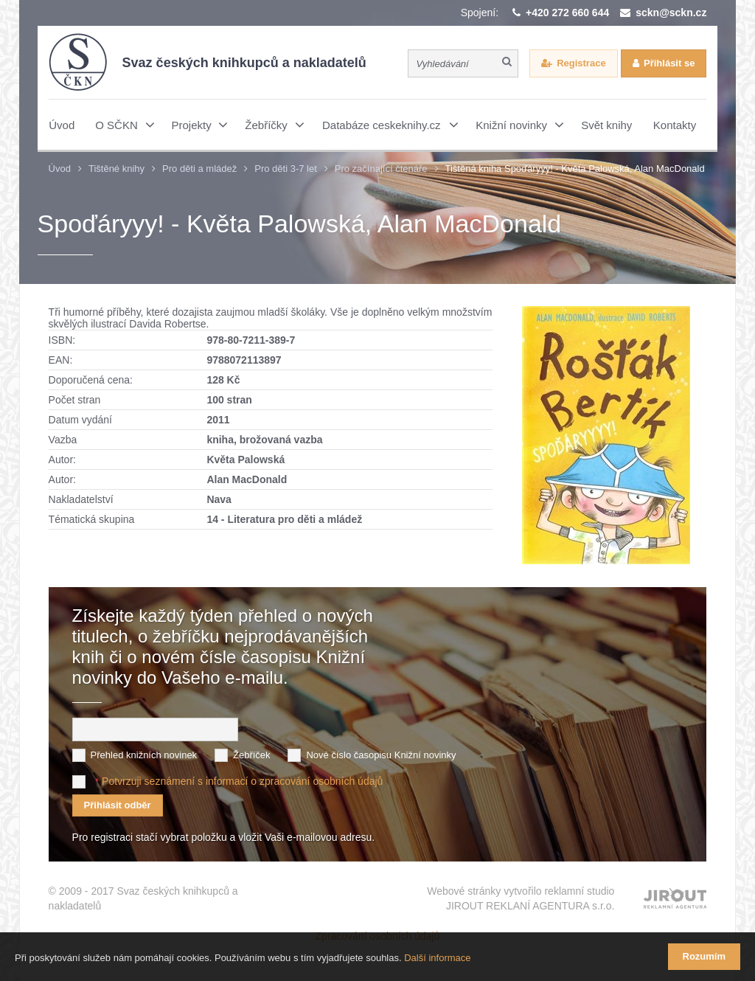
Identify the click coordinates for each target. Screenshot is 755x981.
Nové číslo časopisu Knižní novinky (381, 754)
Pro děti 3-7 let (285, 168)
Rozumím (704, 956)
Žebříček (252, 754)
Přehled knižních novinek (144, 754)
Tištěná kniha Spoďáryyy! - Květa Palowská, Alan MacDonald (575, 168)
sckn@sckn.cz (671, 12)
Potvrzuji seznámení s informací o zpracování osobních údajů (242, 781)
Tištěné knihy (116, 168)
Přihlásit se (669, 63)
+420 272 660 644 (567, 12)
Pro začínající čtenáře (381, 168)
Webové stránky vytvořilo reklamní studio (520, 899)
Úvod (60, 168)
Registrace (581, 63)
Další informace (437, 957)
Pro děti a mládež (199, 168)
